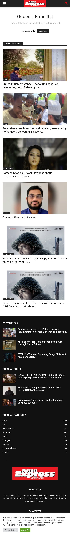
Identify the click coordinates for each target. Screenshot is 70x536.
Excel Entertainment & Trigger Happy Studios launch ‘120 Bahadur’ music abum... (34, 304)
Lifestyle (6, 213)
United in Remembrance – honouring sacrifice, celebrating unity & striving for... (31, 85)
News (5, 79)
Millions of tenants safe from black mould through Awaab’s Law (40, 343)
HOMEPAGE (43, 31)
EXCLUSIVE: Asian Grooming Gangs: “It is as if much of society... (42, 355)
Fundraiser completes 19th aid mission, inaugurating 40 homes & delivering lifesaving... (35, 130)
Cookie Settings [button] (11, 530)
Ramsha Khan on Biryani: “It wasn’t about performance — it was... (27, 174)
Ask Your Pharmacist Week (19, 217)
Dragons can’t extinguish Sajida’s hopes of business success (40, 401)
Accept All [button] (25, 530)
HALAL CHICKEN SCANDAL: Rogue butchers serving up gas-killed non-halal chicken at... (41, 376)
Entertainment (8, 168)
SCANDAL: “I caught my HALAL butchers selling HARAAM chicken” (39, 388)
